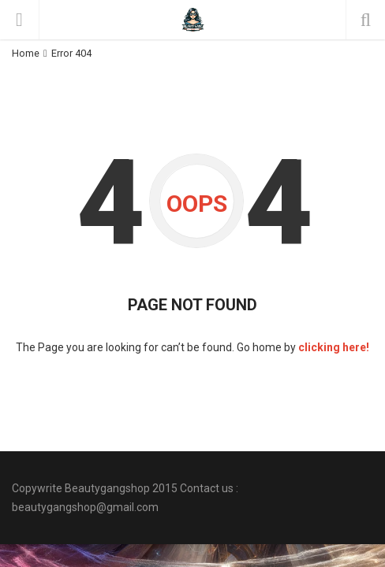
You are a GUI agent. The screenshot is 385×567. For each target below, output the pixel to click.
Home (25, 53)
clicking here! (333, 347)
